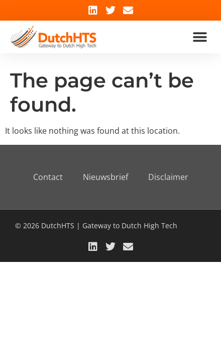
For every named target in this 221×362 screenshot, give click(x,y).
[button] (199, 37)
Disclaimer (168, 177)
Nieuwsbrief (105, 177)
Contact (48, 177)
